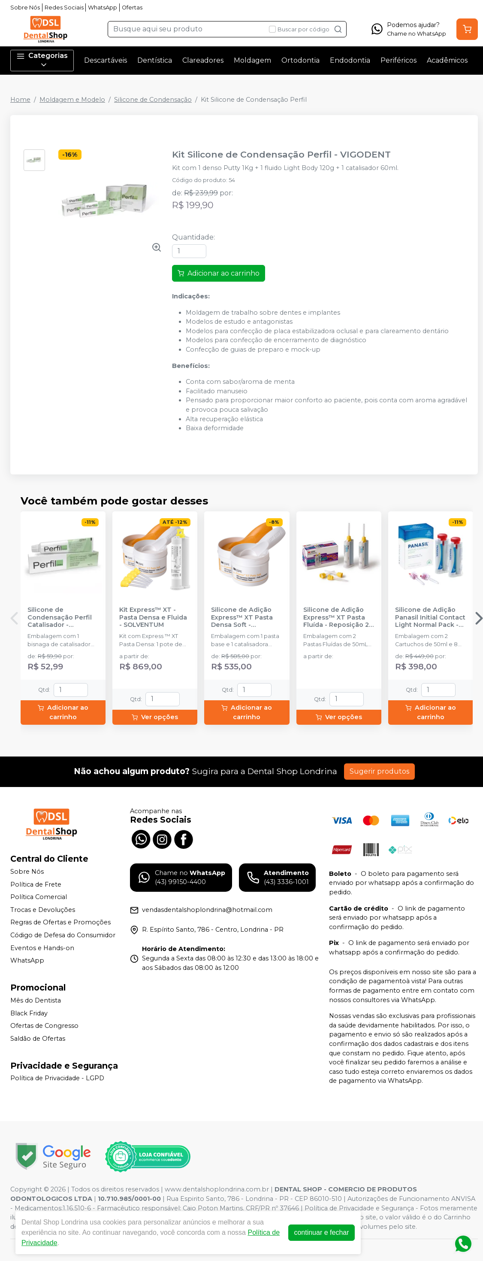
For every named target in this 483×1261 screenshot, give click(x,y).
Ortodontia (300, 60)
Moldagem (252, 60)
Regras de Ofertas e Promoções (60, 923)
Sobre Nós (25, 7)
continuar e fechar (321, 1232)
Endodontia (350, 60)
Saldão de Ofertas (37, 1038)
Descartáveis (105, 60)
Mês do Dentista (35, 1000)
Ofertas (132, 7)
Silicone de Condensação (153, 99)
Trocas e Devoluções (42, 910)
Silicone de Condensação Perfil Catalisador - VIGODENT (59, 617)
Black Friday (29, 1013)
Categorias (42, 60)
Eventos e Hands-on (42, 948)
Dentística (154, 60)
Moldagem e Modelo (72, 99)
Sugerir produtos (379, 771)
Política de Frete (35, 884)
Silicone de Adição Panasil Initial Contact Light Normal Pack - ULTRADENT (430, 617)
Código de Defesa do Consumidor (62, 935)
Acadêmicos (447, 60)
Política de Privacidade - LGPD (57, 1078)
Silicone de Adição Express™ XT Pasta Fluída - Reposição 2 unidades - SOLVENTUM (336, 617)
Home (20, 99)
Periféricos (398, 60)
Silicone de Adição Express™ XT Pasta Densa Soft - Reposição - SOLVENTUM (242, 617)
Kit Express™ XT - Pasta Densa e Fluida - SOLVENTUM (153, 617)
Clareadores (202, 60)
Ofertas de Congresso (44, 1026)
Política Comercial (38, 897)
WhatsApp (102, 7)
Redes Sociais (64, 7)
